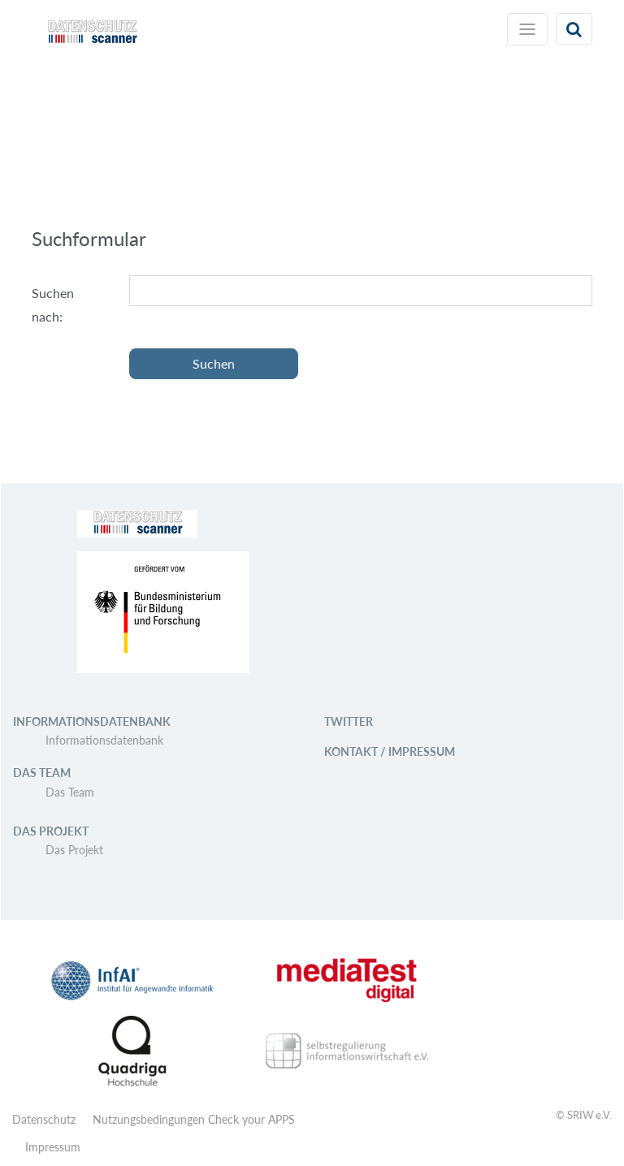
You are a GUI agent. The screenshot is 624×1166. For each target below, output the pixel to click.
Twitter (348, 721)
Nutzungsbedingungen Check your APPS (194, 1119)
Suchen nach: (53, 304)
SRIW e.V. (589, 1114)
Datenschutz (44, 1119)
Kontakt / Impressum (389, 751)
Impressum (52, 1147)
